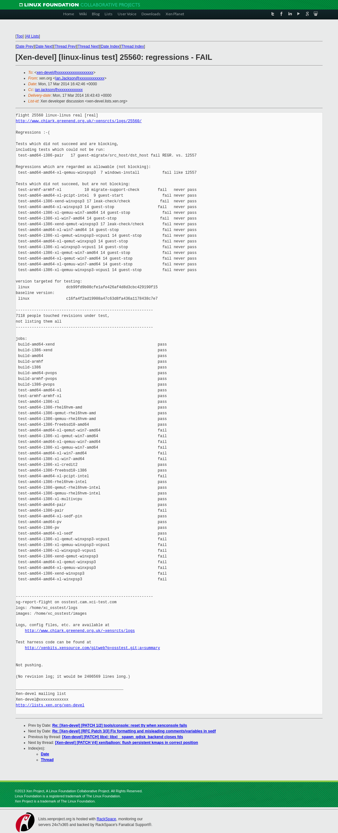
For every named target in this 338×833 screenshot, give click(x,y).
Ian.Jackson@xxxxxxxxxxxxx (79, 78)
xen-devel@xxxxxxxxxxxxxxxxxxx (65, 72)
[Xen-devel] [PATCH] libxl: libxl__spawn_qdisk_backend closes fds (122, 737)
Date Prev (25, 46)
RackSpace (106, 819)
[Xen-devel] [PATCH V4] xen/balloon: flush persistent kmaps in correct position (126, 742)
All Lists (32, 36)
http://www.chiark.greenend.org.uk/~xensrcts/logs (80, 631)
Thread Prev (65, 46)
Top (20, 36)
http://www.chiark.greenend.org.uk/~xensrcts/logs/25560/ (79, 121)
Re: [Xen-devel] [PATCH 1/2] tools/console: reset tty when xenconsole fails (119, 725)
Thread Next (88, 46)
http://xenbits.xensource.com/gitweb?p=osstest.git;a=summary (92, 648)
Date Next (44, 46)
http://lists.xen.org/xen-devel (50, 705)
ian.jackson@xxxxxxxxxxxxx (59, 90)
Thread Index (132, 46)
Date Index (110, 46)
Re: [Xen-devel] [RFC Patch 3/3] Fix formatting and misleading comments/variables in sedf (134, 731)
